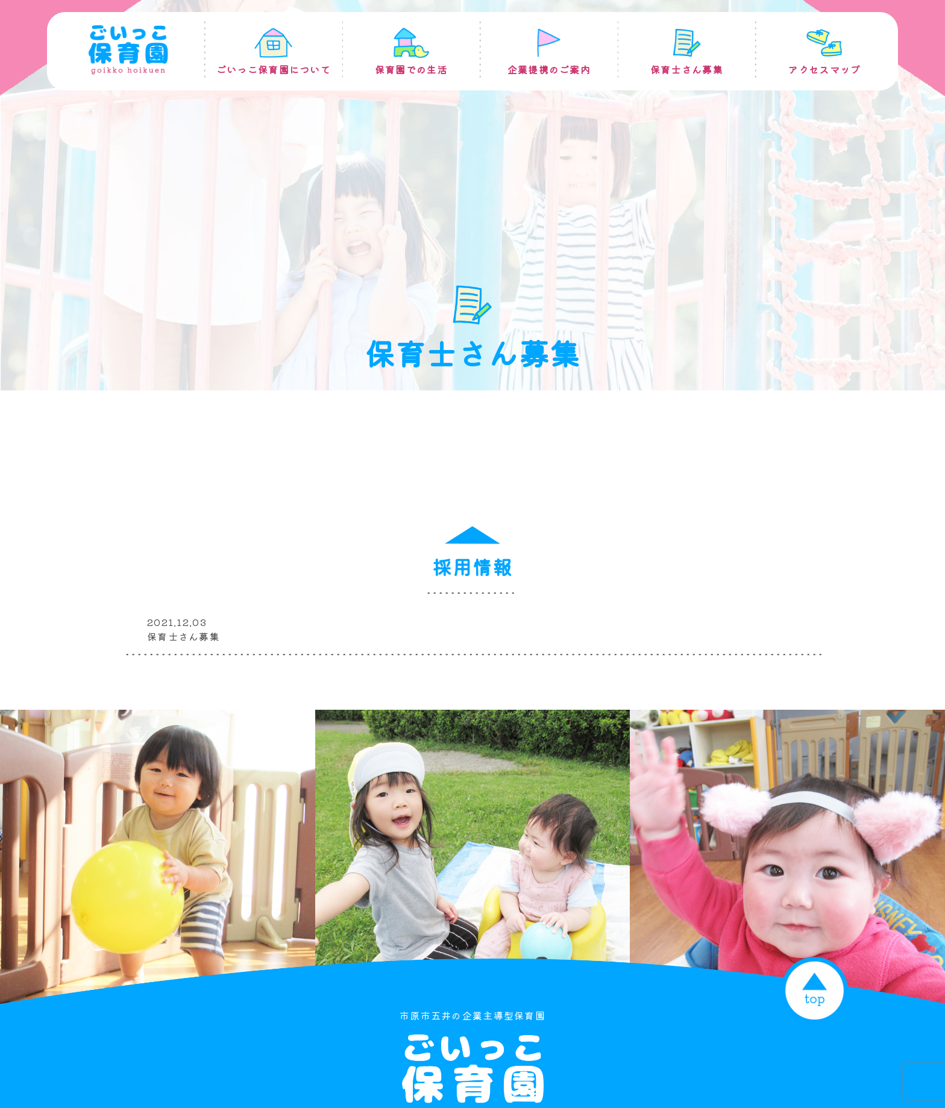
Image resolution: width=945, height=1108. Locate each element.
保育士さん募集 (183, 636)
